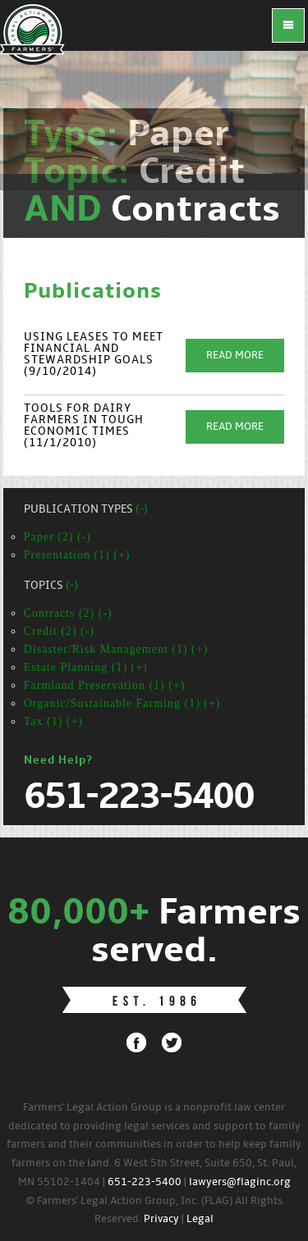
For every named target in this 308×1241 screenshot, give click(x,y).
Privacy (161, 1219)
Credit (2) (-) (59, 631)
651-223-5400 (145, 1182)
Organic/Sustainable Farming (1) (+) (122, 703)
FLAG (33, 33)
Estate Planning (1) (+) (86, 667)
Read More (235, 355)
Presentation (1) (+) (77, 555)
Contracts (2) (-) (68, 613)
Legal (200, 1219)
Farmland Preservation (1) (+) (105, 685)
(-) (142, 510)
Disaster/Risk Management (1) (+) (116, 649)
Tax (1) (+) (53, 721)
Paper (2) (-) (57, 537)
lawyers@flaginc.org (240, 1182)
